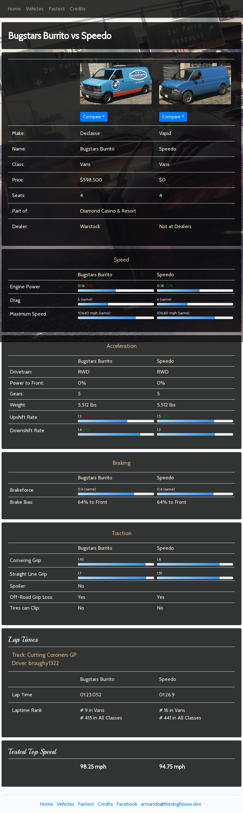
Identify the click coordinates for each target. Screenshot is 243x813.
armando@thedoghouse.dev (171, 804)
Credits (77, 9)
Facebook (126, 804)
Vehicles (35, 9)
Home (14, 9)
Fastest (57, 9)
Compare (92, 116)
